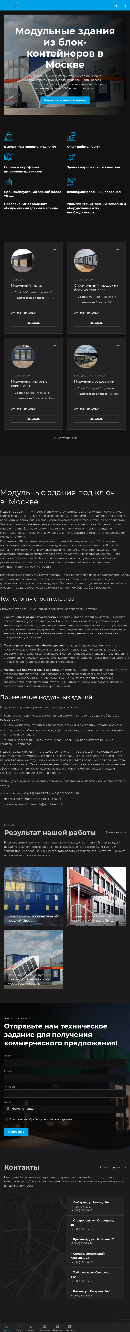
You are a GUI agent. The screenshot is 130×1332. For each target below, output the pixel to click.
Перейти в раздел (112, 1167)
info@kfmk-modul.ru (51, 804)
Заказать (33, 322)
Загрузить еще (65, 437)
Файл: (7, 1102)
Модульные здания (13, 511)
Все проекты (116, 832)
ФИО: (8, 1056)
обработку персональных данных (50, 1119)
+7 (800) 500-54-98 (81, 1210)
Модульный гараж (26, 285)
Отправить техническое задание (65, 100)
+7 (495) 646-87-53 (81, 1206)
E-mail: (9, 1071)
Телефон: (10, 1086)
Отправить (16, 1131)
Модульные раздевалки (94, 381)
